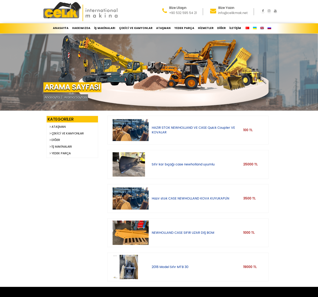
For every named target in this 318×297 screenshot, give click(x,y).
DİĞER (221, 28)
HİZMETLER (206, 28)
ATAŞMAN (163, 28)
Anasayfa (61, 28)
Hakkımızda (81, 28)
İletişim (235, 28)
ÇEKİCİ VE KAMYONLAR (136, 28)
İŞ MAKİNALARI (104, 28)
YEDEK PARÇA (184, 28)
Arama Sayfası (75, 97)
